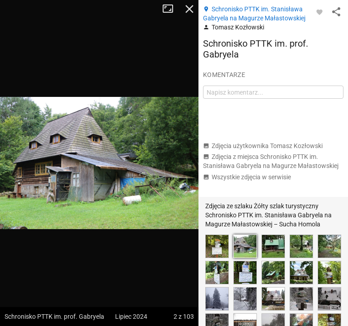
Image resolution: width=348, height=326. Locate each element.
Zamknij (189, 9)
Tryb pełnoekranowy (171, 9)
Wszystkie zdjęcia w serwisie (247, 177)
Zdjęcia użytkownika (263, 145)
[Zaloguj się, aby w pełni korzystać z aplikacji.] (319, 11)
